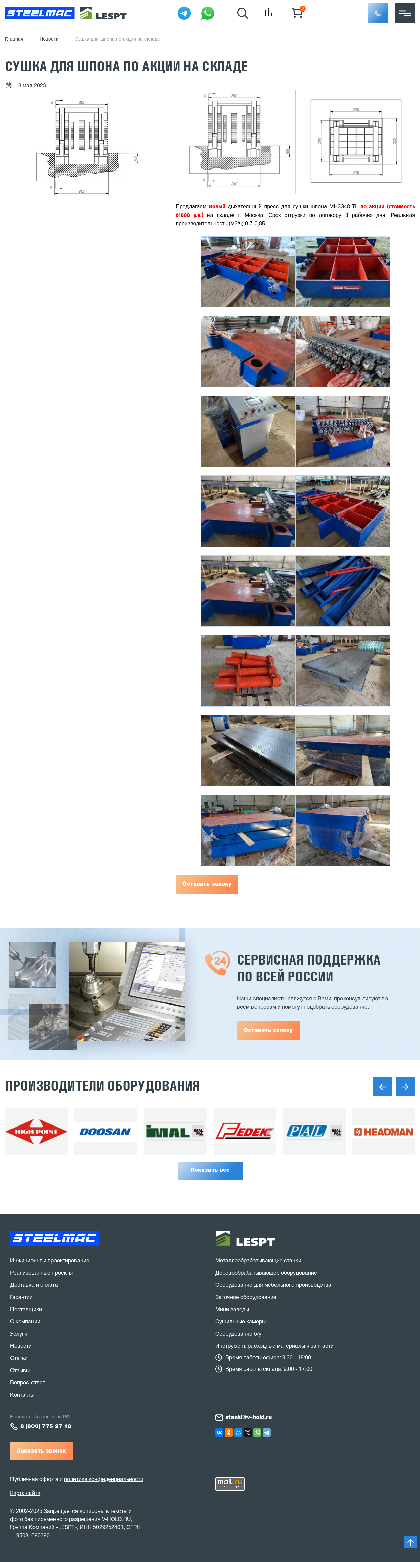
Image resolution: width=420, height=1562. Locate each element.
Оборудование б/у (238, 1334)
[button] (378, 13)
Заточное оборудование (246, 1297)
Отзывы (20, 1370)
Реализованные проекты (41, 1273)
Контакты (22, 1395)
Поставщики (26, 1309)
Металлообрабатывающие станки (258, 1261)
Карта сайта (25, 1493)
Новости (49, 39)
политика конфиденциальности (103, 1479)
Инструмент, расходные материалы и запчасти (274, 1346)
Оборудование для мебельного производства (273, 1285)
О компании (25, 1322)
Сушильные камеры (240, 1322)
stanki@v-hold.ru (248, 1417)
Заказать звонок (41, 1451)
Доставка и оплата (34, 1285)
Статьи (19, 1358)
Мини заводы (232, 1309)
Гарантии (21, 1297)
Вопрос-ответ (27, 1383)
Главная (14, 39)
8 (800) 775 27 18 (45, 1426)
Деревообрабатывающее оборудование (266, 1273)
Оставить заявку (206, 884)
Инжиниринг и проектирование (49, 1261)
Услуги (18, 1334)
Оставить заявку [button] (268, 1030)
